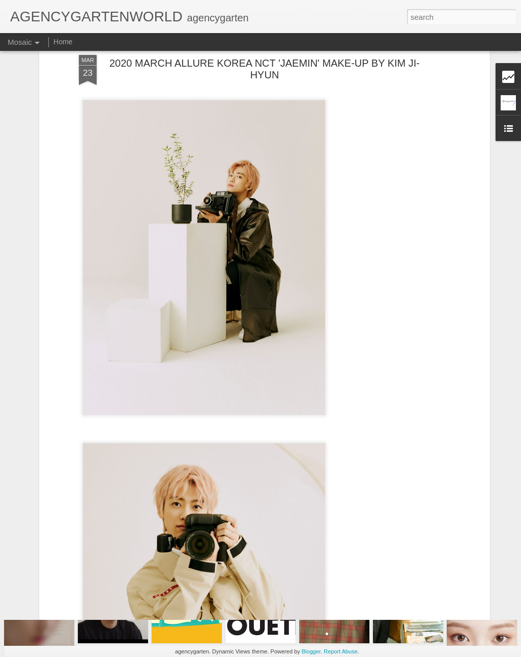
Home (62, 42)
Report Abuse (341, 651)
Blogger (311, 651)
